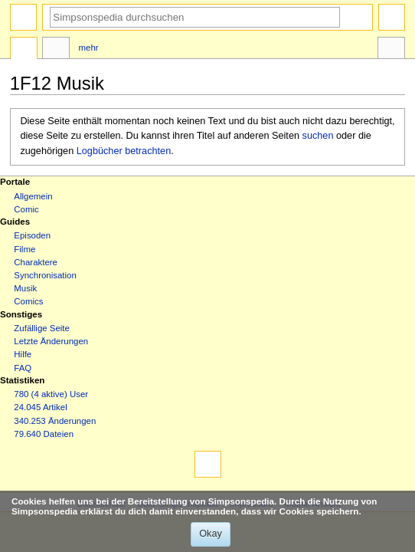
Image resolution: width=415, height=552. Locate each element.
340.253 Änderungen (55, 421)
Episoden (32, 235)
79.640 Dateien (44, 434)
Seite (24, 50)
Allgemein (33, 196)
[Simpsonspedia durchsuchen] (195, 17)
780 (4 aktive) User (51, 394)
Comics (28, 301)
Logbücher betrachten (124, 151)
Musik (25, 288)
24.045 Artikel (40, 407)
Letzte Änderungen (51, 341)
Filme (24, 249)
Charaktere (35, 262)
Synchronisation (45, 275)
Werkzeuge (391, 50)
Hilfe (22, 354)
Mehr (89, 47)
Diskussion (56, 50)
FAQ (22, 368)
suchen (318, 135)
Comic (26, 209)
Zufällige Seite (42, 328)
